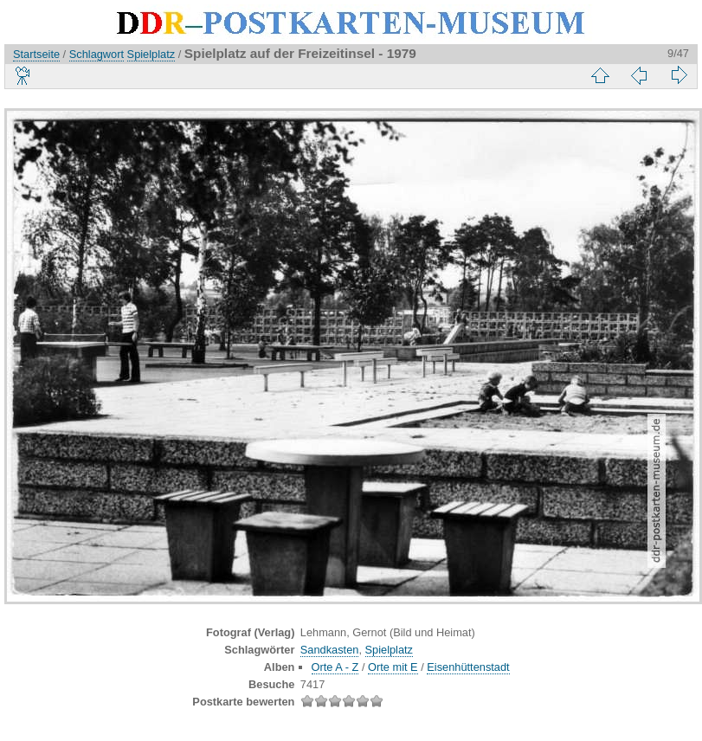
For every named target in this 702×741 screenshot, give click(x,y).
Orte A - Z (335, 666)
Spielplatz (151, 54)
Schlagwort (96, 54)
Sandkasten (329, 649)
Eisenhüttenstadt (468, 666)
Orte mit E (393, 666)
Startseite (36, 54)
